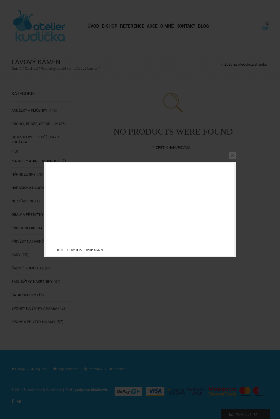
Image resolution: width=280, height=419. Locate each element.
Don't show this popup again (79, 250)
